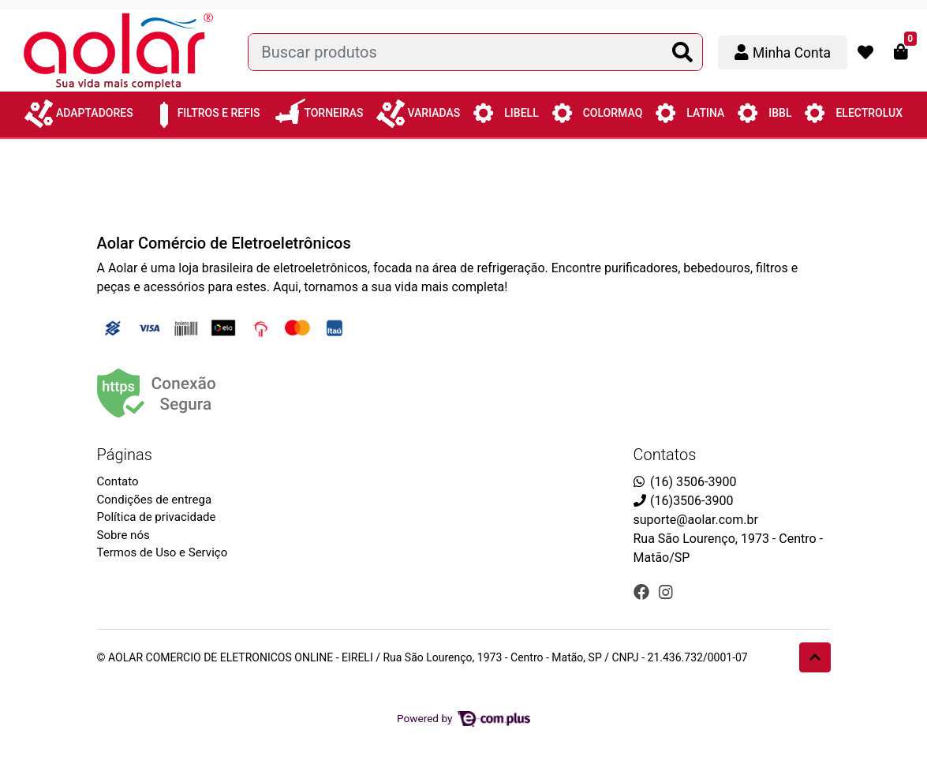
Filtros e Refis (203, 107)
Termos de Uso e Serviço (162, 552)
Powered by (463, 718)
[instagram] (666, 591)
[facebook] (643, 591)
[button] (782, 52)
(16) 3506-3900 (693, 481)
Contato (118, 481)
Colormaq (597, 112)
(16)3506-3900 (691, 500)
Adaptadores (78, 109)
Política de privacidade (156, 517)
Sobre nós (123, 535)
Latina (689, 112)
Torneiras (317, 107)
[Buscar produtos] (475, 52)
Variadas (418, 109)
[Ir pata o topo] (815, 657)
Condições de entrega (154, 499)
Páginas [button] (124, 454)
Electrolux (853, 112)
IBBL (764, 112)
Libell (505, 112)
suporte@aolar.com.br (696, 519)
